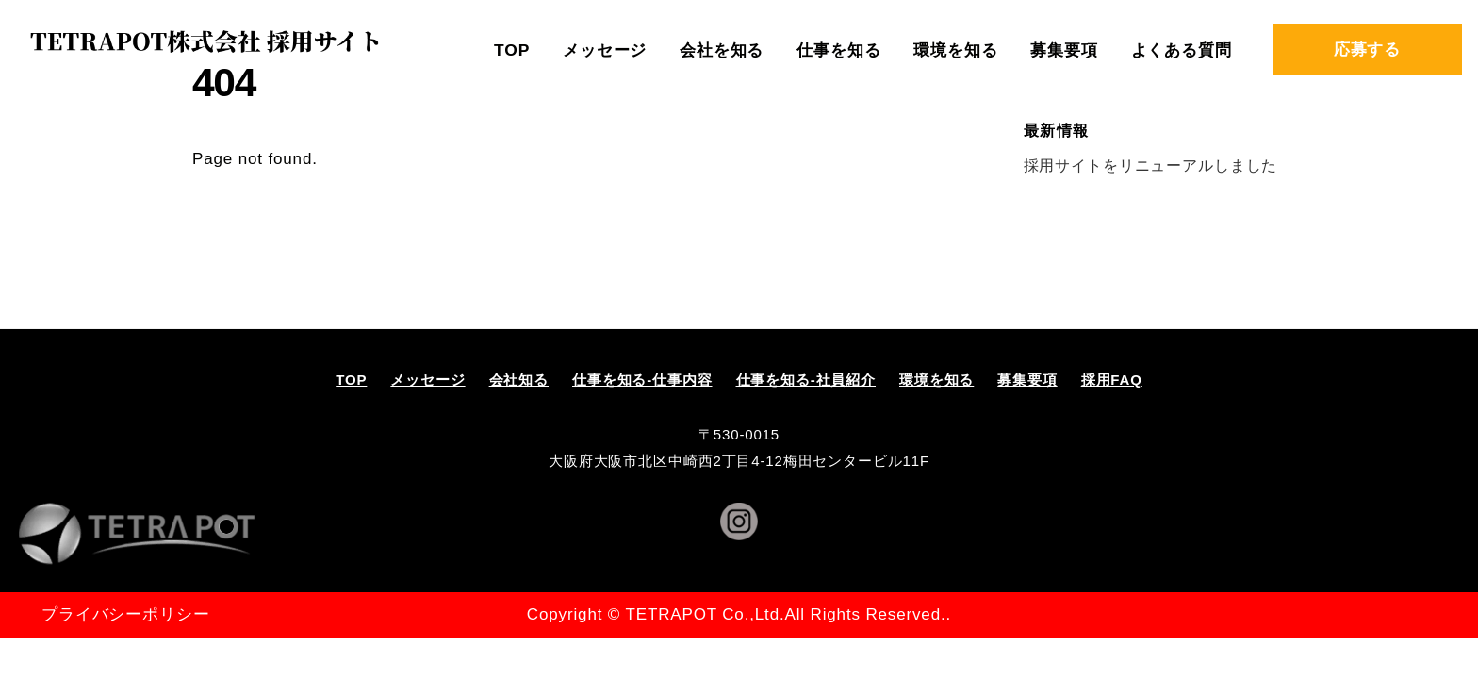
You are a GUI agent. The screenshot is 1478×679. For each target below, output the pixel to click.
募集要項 (1063, 50)
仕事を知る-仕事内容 (642, 380)
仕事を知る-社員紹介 (806, 380)
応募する (1367, 49)
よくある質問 (1181, 50)
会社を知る (722, 50)
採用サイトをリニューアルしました (1151, 165)
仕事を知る (838, 50)
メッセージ (605, 50)
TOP (512, 50)
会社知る (519, 380)
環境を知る (955, 50)
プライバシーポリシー (125, 614)
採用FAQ (1111, 380)
